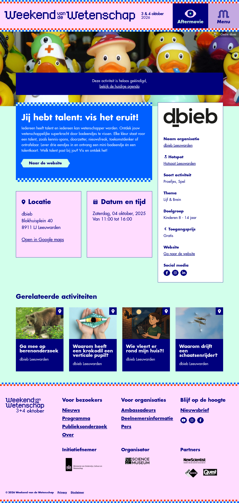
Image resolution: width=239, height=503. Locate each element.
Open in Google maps (43, 239)
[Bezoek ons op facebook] (167, 273)
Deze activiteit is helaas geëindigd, (119, 84)
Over (68, 435)
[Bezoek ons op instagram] (175, 273)
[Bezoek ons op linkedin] (183, 273)
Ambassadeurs (138, 410)
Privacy (62, 492)
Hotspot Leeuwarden (180, 163)
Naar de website (45, 163)
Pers (126, 426)
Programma (76, 418)
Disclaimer (77, 492)
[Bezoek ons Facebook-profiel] (200, 420)
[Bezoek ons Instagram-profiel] (192, 420)
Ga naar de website (179, 254)
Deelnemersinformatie (147, 418)
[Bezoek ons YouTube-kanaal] (183, 420)
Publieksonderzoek (84, 426)
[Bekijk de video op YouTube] (189, 16)
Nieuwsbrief (194, 410)
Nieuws (71, 410)
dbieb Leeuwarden (178, 145)
